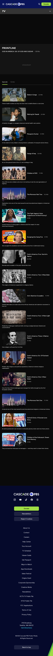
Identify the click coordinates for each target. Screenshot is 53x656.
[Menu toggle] (3, 4)
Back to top (26, 647)
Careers (26, 537)
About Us (26, 528)
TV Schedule (26, 551)
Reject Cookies (26, 519)
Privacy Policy (26, 615)
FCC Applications (26, 605)
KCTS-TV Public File (26, 596)
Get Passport (26, 560)
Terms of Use (26, 610)
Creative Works (26, 587)
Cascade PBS (24, 636)
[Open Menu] (50, 11)
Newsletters (26, 514)
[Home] (26, 494)
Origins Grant (26, 578)
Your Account (26, 546)
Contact (26, 533)
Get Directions (26, 628)
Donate (46, 4)
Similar (12, 82)
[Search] (39, 4)
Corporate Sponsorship (26, 583)
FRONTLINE (9, 47)
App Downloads (26, 569)
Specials (5, 82)
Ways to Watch (26, 564)
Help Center (26, 542)
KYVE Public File (26, 601)
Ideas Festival (26, 574)
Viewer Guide (26, 555)
